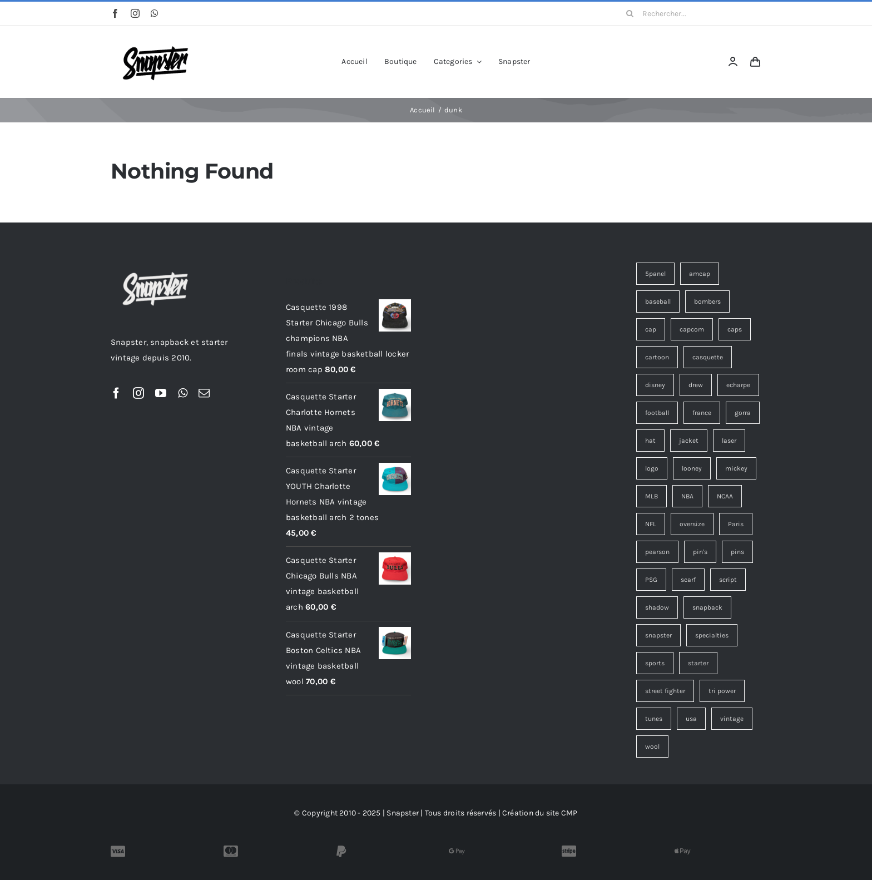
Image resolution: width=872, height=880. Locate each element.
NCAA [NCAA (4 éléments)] (725, 496)
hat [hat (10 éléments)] (650, 440)
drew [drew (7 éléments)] (695, 385)
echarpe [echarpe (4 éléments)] (738, 385)
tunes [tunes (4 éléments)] (653, 719)
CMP (569, 813)
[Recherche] (630, 13)
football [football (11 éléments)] (657, 413)
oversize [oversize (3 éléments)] (692, 524)
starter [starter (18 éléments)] (698, 663)
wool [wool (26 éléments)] (652, 746)
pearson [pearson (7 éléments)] (657, 552)
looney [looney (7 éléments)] (692, 468)
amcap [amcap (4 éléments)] (699, 274)
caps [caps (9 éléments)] (734, 329)
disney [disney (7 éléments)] (655, 385)
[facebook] (115, 13)
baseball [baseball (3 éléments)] (658, 301)
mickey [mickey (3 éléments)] (736, 468)
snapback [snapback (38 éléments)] (707, 607)
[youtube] (160, 393)
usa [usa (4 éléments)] (691, 719)
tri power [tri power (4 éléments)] (722, 691)
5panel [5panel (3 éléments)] (655, 274)
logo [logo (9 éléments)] (651, 468)
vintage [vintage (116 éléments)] (732, 719)
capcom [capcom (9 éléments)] (692, 329)
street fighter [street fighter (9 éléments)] (665, 691)
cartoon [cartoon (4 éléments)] (657, 357)
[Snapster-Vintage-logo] (155, 41)
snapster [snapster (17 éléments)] (658, 635)
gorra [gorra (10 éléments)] (743, 413)
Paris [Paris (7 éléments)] (736, 524)
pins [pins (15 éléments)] (737, 552)
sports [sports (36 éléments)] (655, 663)
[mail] (204, 393)
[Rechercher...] (689, 13)
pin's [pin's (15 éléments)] (700, 552)
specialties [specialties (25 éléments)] (712, 635)
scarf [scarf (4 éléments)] (688, 580)
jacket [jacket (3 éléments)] (688, 440)
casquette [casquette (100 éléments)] (707, 357)
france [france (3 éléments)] (701, 413)
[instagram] (135, 13)
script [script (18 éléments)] (728, 580)
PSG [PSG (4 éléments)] (651, 580)
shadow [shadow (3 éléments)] (657, 607)
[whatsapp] (154, 13)
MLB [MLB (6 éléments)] (651, 496)
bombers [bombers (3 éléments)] (707, 301)
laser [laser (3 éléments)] (729, 440)
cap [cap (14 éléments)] (650, 329)
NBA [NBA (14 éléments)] (687, 496)
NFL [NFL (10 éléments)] (650, 524)
